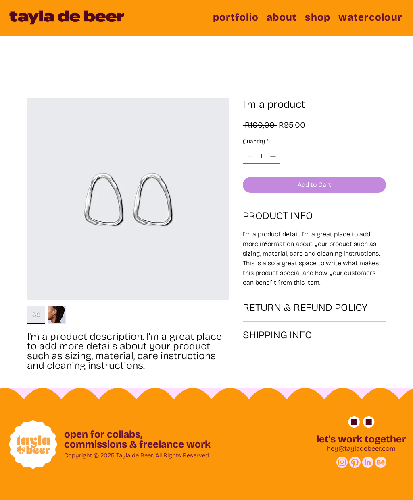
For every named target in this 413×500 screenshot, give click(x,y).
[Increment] (274, 156)
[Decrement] (249, 156)
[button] (236, 17)
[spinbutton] (261, 156)
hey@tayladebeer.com (361, 448)
